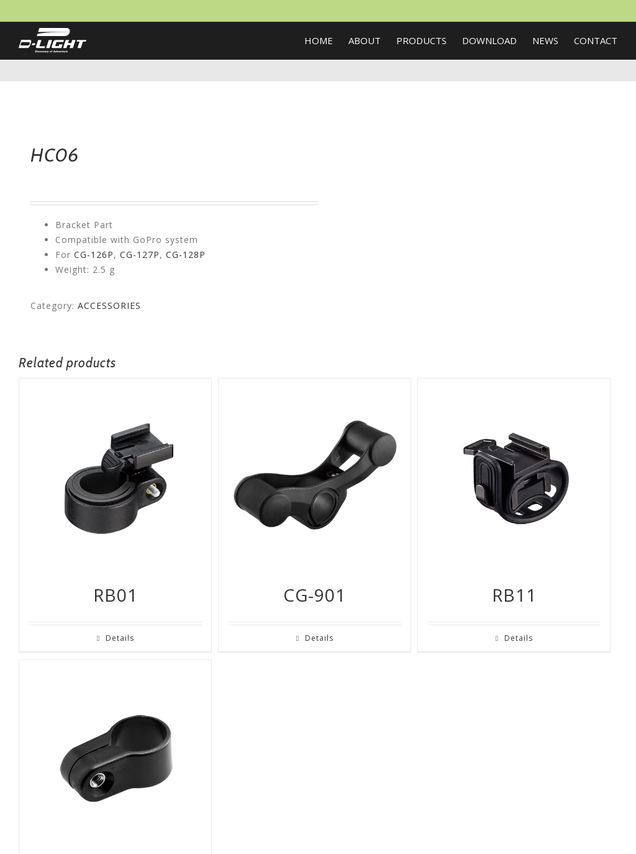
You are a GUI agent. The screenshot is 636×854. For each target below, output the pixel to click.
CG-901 (314, 595)
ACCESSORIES (109, 305)
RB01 (115, 595)
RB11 (514, 595)
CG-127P (140, 254)
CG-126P (94, 254)
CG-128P (186, 254)
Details (120, 638)
